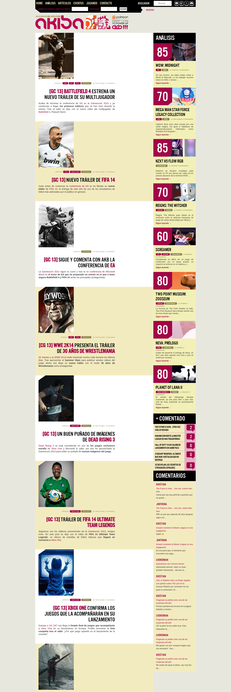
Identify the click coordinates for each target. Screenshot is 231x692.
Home (39, 3)
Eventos (78, 3)
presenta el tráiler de (77, 186)
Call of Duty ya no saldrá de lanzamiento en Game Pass (168, 446)
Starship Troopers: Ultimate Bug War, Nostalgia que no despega (168, 456)
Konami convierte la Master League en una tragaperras (168, 437)
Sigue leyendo (163, 83)
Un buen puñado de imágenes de (79, 232)
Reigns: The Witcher (171, 205)
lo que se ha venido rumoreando (81, 431)
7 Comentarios (110, 408)
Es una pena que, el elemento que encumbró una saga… (170, 552)
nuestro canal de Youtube (85, 571)
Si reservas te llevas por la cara (83, 419)
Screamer (163, 249)
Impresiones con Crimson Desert (170, 564)
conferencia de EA (78, 97)
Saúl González (100, 37)
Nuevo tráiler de (83, 91)
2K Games (43, 195)
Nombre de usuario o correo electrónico (54, 9)
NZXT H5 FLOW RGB (169, 161)
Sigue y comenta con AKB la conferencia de (79, 140)
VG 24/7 (53, 339)
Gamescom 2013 (51, 149)
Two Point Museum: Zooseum (171, 296)
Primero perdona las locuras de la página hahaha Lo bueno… (173, 608)
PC (55, 519)
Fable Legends (84, 476)
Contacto (106, 3)
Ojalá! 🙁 (160, 534)
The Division (44, 516)
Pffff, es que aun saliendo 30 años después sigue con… (174, 516)
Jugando (91, 3)
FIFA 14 (53, 100)
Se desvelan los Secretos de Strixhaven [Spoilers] (168, 466)
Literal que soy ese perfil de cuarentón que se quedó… (174, 496)
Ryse (51, 385)
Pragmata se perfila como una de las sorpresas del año (171, 601)
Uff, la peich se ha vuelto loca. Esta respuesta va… (171, 627)
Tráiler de (80, 279)
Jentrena (175, 70)
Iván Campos (177, 119)
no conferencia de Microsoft (100, 149)
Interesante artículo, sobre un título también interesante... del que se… (171, 568)
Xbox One (56, 244)
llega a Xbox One (79, 652)
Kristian (102, 408)
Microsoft (43, 431)
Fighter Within (77, 614)
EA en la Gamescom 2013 (94, 57)
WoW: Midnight (168, 65)
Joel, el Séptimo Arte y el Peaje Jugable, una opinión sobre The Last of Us (173, 582)
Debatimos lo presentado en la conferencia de (79, 559)
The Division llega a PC (84, 510)
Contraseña (94, 9)
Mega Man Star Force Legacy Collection (172, 112)
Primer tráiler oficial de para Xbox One (82, 605)
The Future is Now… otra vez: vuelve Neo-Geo (168, 428)
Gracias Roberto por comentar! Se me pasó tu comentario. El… (172, 588)
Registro (150, 10)
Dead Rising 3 (46, 241)
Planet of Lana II (169, 387)
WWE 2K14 (60, 195)
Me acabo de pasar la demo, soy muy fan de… (173, 666)
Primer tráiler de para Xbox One (83, 467)
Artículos (64, 3)
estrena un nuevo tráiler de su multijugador (79, 48)
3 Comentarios (110, 129)
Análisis (50, 3)
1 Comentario (110, 502)
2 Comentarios (110, 175)
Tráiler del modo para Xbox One (79, 373)
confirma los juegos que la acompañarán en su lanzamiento (79, 327)
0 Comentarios (110, 37)
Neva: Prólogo (167, 343)
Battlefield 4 (44, 66)
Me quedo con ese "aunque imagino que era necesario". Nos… (173, 647)
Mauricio (189, 254)
